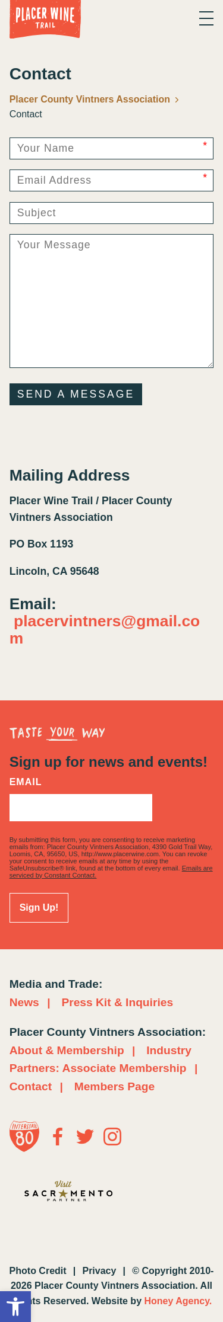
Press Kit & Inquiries (117, 1002)
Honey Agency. (178, 1301)
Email (26, 782)
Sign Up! (39, 907)
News (24, 1002)
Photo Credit (38, 1271)
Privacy (99, 1271)
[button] (15, 1306)
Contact (31, 1086)
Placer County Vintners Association (95, 99)
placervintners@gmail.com (105, 629)
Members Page (114, 1086)
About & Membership (67, 1050)
